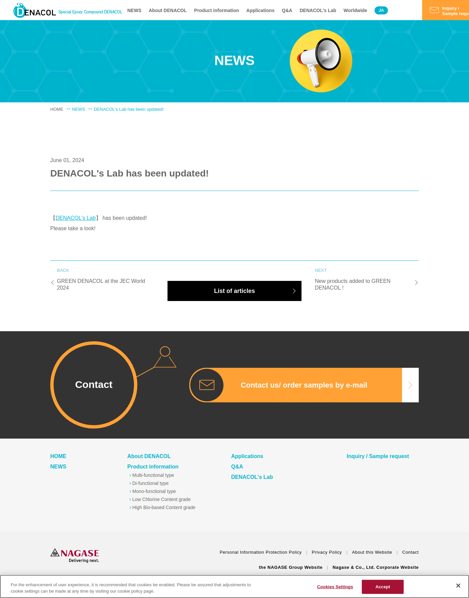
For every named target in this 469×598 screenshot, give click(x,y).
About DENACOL (168, 10)
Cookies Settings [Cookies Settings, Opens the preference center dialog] (335, 586)
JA (381, 10)
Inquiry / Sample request (378, 456)
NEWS (134, 10)
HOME (56, 109)
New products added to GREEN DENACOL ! (363, 280)
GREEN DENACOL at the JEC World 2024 (105, 280)
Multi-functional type (153, 475)
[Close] (458, 585)
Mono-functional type (154, 491)
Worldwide (355, 10)
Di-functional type (150, 483)
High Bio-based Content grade (163, 507)
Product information (216, 10)
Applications (260, 10)
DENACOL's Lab (317, 10)
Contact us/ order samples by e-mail (304, 385)
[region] (234, 586)
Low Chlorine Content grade (161, 499)
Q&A (287, 10)
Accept (383, 586)
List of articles (234, 291)
